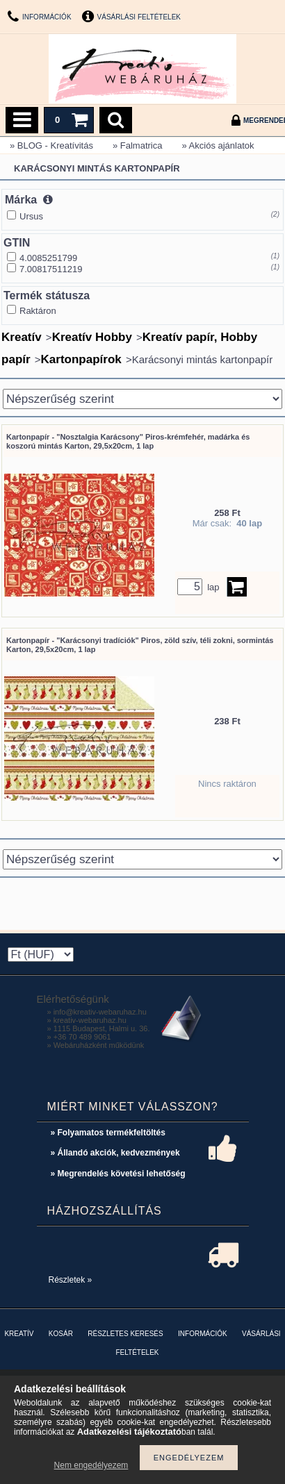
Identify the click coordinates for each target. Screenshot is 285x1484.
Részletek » (70, 1280)
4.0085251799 (48, 258)
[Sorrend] (142, 399)
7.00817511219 (50, 269)
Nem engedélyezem (91, 1465)
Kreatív (21, 337)
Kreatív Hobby (92, 337)
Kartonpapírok (81, 359)
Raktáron (37, 311)
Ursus (31, 216)
